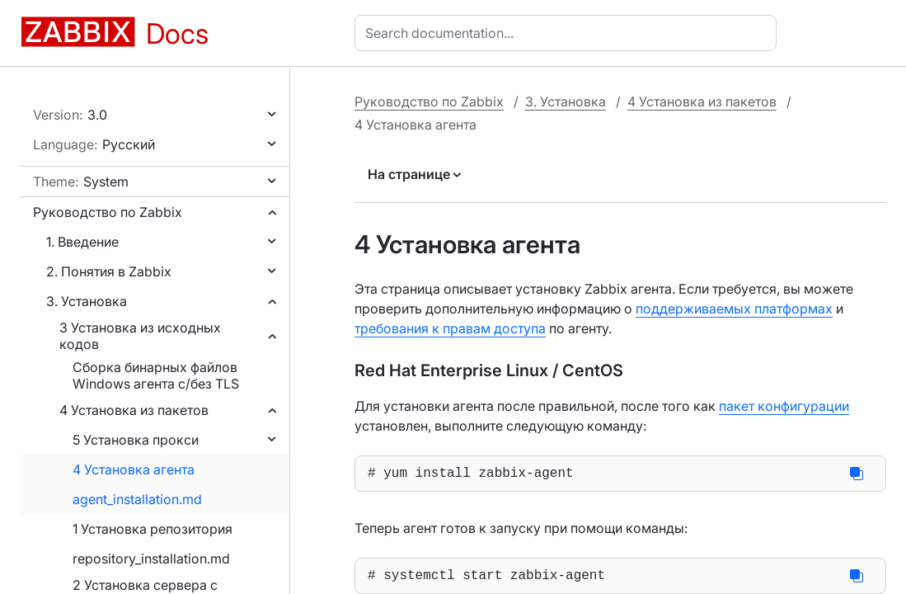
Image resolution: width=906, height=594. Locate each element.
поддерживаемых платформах (734, 308)
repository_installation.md (151, 558)
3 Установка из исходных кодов (140, 335)
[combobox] (568, 33)
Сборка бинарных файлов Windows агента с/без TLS (156, 375)
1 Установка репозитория (152, 529)
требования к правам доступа (450, 328)
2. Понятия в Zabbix (108, 271)
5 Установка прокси (136, 439)
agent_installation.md (137, 499)
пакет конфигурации (784, 406)
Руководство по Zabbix (107, 212)
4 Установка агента (134, 469)
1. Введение (82, 241)
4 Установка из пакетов (134, 410)
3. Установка (86, 301)
